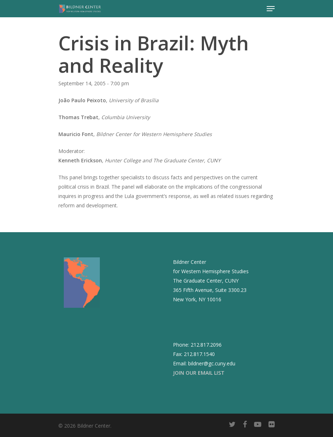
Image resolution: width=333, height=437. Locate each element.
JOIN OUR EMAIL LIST (199, 372)
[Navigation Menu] (271, 8)
